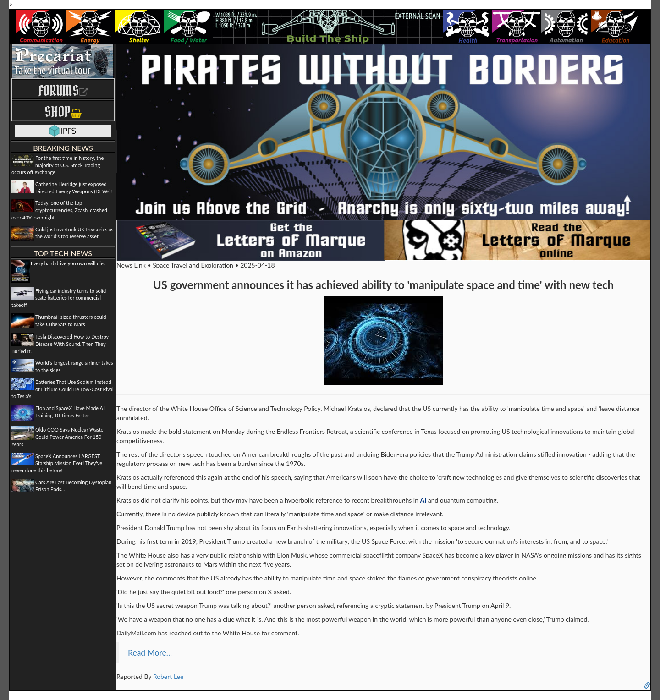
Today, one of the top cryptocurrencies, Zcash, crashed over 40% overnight (59, 210)
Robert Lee (168, 676)
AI (423, 500)
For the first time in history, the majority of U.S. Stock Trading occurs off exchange (57, 165)
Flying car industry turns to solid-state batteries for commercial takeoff (59, 298)
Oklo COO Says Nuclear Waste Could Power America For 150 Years (57, 437)
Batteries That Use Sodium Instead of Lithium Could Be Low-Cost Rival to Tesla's (62, 389)
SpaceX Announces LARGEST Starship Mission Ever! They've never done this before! (56, 463)
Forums (63, 90)
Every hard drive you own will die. (67, 263)
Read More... (150, 652)
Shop (63, 111)
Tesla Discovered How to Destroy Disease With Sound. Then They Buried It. (60, 344)
